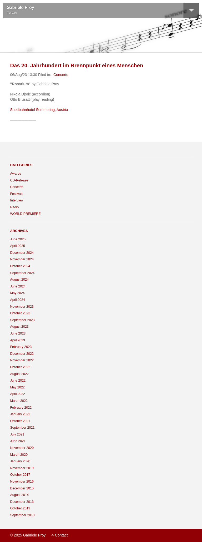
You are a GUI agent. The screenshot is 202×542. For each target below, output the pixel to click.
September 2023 (22, 320)
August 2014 (19, 495)
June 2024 (18, 286)
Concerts (60, 75)
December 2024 (22, 253)
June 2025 (18, 239)
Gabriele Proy (20, 7)
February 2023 (21, 347)
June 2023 (18, 333)
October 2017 (20, 475)
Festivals (16, 194)
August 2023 (19, 326)
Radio (14, 207)
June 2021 (18, 441)
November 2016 (22, 481)
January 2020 (20, 461)
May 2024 (17, 293)
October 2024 (20, 266)
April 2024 (17, 300)
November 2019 (22, 468)
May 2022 (17, 387)
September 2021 (22, 427)
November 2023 (22, 306)
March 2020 (19, 455)
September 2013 (22, 515)
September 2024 (22, 273)
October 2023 (20, 313)
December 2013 (22, 502)
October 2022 (20, 367)
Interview (16, 200)
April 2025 (17, 246)
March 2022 (19, 401)
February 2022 (21, 407)
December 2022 (22, 354)
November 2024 (22, 259)
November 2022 (22, 360)
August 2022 (19, 374)
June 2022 (18, 380)
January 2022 (20, 414)
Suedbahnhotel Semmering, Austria (39, 110)
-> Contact (59, 535)
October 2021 (20, 421)
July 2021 (17, 434)
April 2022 (17, 394)
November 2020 (22, 448)
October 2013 (20, 508)
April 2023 (17, 340)
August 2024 (19, 279)
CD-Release (19, 180)
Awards (15, 173)
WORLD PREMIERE (25, 214)
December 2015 (22, 488)
